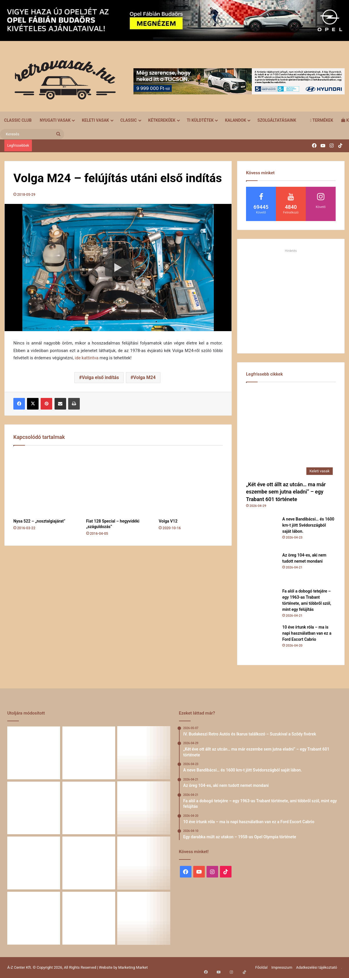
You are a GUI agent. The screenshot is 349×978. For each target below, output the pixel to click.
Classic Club (18, 120)
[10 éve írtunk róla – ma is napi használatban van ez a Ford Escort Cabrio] (262, 640)
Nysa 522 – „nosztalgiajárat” (39, 521)
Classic (128, 120)
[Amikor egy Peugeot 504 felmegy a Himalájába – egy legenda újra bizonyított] (143, 863)
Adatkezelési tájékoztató (316, 967)
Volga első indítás (100, 377)
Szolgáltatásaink (276, 120)
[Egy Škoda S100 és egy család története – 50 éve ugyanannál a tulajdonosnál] (88, 863)
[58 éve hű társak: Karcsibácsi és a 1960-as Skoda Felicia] (33, 918)
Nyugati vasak (55, 120)
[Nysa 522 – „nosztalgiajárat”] (45, 483)
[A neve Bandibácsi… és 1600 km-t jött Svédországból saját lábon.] (262, 532)
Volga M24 (144, 377)
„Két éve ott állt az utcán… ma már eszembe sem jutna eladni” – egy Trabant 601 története (286, 491)
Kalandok (235, 120)
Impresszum (281, 967)
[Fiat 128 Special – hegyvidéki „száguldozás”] (118, 483)
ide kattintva (87, 357)
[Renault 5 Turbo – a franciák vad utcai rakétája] (143, 918)
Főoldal (261, 967)
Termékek (321, 120)
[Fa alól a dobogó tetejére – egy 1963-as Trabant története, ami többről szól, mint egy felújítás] (262, 604)
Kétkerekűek (162, 120)
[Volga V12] (191, 483)
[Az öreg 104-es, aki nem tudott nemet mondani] (262, 568)
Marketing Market (133, 967)
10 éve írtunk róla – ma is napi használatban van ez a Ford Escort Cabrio (306, 633)
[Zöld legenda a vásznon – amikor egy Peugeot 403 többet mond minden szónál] (33, 863)
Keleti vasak (95, 120)
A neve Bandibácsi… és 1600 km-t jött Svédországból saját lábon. (308, 525)
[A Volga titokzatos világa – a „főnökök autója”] (88, 918)
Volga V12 (168, 521)
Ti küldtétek (200, 120)
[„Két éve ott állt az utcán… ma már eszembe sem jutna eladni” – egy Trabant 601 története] (291, 433)
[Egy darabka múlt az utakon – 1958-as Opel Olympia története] (143, 808)
